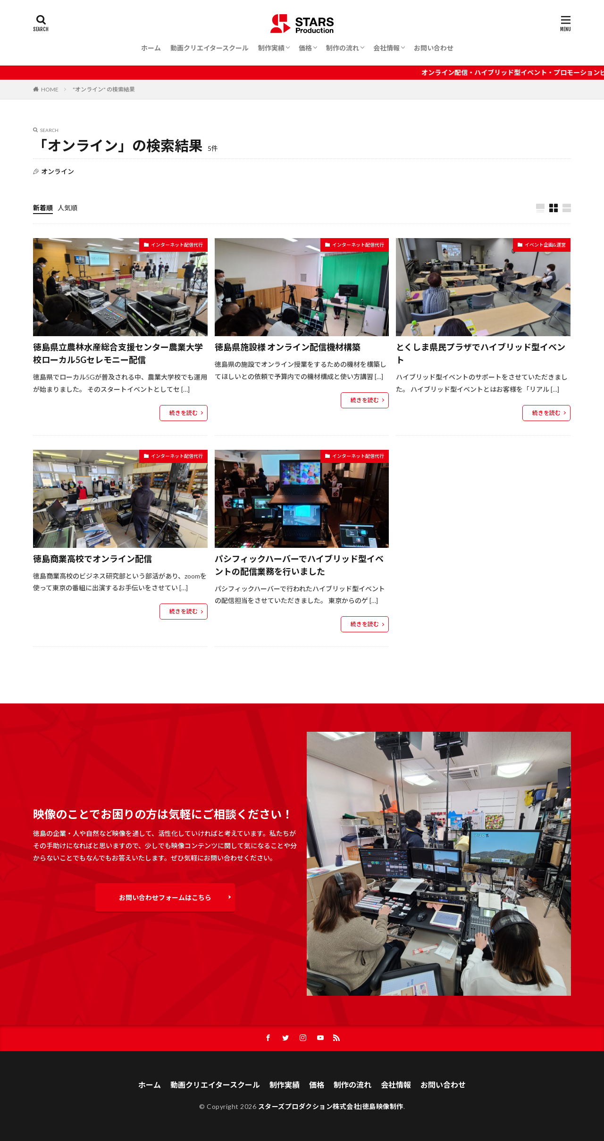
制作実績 (271, 48)
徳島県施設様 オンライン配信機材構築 (288, 347)
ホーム (151, 48)
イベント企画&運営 (545, 245)
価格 (305, 48)
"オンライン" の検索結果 (104, 89)
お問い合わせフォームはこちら (165, 897)
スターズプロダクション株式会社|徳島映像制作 (330, 1106)
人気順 (67, 208)
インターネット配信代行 (177, 245)
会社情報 (386, 48)
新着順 (43, 208)
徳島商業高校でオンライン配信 (92, 559)
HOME (50, 89)
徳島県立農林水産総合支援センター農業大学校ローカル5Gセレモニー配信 (118, 353)
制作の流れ (342, 48)
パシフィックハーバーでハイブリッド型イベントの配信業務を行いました (299, 565)
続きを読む (183, 412)
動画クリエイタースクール (209, 48)
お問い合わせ (433, 48)
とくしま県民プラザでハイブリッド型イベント (480, 353)
